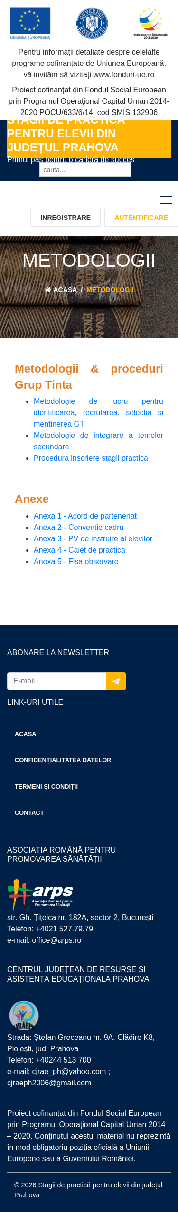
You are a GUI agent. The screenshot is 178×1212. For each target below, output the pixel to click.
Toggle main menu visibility (166, 198)
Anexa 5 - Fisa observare (76, 561)
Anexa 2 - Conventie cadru (78, 527)
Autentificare (141, 217)
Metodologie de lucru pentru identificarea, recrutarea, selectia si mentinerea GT (98, 412)
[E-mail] (56, 681)
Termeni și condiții (46, 786)
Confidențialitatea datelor (63, 760)
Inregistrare (65, 217)
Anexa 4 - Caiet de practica (79, 550)
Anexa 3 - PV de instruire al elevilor (93, 539)
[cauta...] (85, 169)
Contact (29, 812)
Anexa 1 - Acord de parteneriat (85, 516)
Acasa (61, 290)
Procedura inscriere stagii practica (91, 458)
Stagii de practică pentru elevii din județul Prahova (66, 133)
